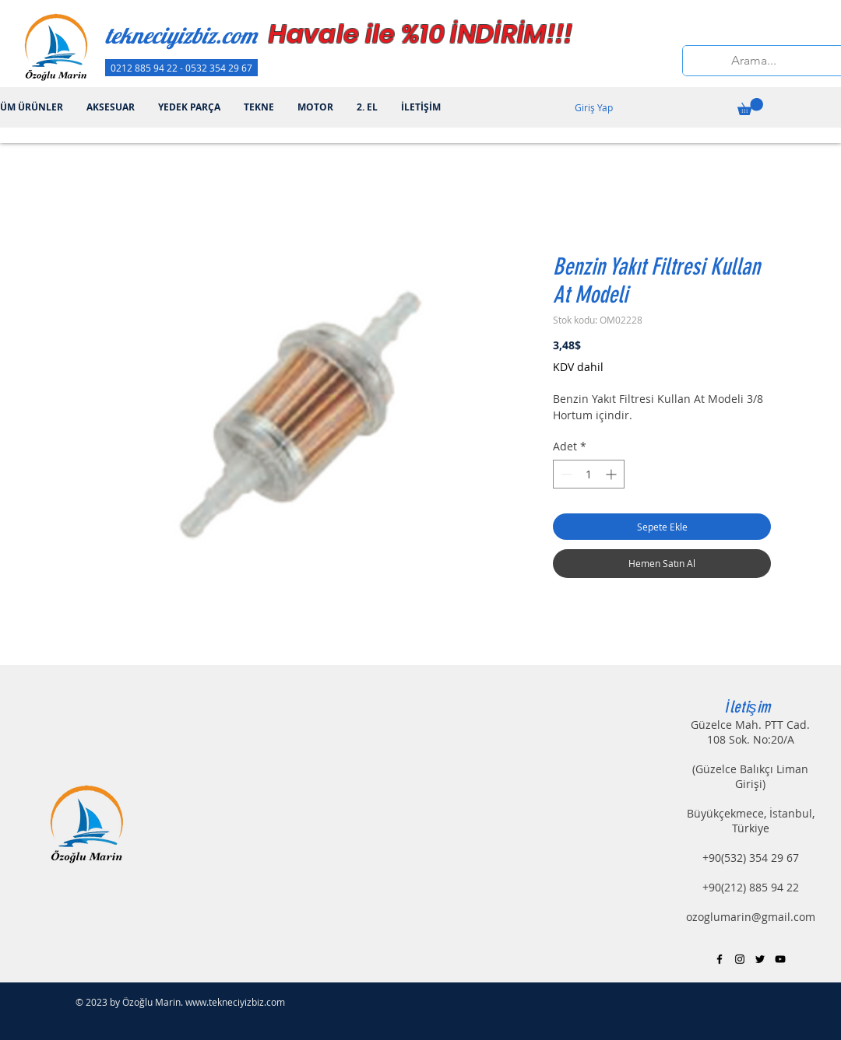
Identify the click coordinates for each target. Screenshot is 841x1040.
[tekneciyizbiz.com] (208, 35)
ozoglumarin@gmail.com (750, 916)
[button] (750, 106)
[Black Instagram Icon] (740, 959)
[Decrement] (565, 474)
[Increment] (612, 474)
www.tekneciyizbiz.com (235, 1002)
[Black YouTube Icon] (780, 959)
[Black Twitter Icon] (760, 959)
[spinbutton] (589, 474)
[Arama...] (754, 60)
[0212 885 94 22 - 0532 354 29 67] (181, 67)
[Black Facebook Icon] (719, 959)
